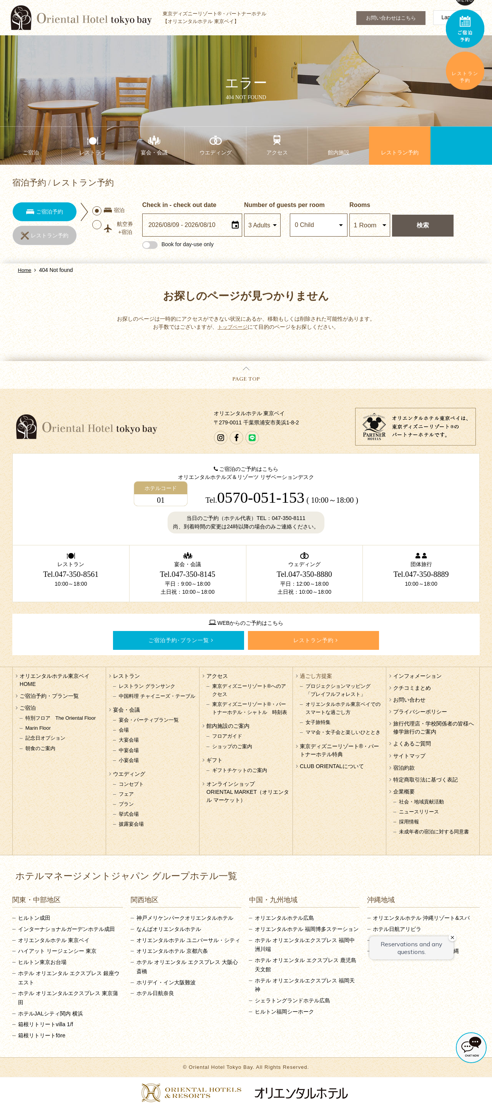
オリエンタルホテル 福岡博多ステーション (307, 929)
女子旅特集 (318, 722)
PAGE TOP (246, 374)
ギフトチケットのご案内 (239, 770)
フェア (126, 794)
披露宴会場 (131, 824)
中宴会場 (129, 750)
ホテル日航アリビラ (397, 929)
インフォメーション (417, 676)
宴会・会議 (126, 710)
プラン (126, 804)
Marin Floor (38, 728)
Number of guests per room (267, 205)
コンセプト (131, 784)
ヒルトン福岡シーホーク (284, 1012)
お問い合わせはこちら (391, 18)
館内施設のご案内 (227, 726)
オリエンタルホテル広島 (284, 918)
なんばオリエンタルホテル (168, 929)
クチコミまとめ (412, 688)
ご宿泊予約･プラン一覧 (178, 640)
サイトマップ (409, 756)
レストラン (126, 676)
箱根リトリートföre (41, 1035)
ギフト (214, 760)
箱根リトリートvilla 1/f (45, 1024)
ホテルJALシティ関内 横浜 (50, 1013)
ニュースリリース (419, 812)
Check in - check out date (180, 205)
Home (25, 270)
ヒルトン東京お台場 (42, 962)
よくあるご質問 (412, 743)
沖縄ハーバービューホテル (405, 940)
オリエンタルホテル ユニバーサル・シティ (188, 940)
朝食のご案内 (40, 748)
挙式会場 (129, 814)
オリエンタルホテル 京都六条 (172, 951)
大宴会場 (129, 740)
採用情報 (409, 822)
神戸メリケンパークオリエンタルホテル (184, 918)
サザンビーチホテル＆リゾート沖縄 (416, 951)
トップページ (232, 327)
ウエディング (129, 774)
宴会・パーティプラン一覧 (149, 720)
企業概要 (404, 791)
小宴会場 (129, 760)
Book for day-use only (179, 244)
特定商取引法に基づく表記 (425, 780)
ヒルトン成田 (34, 918)
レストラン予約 (313, 640)
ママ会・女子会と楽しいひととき (343, 732)
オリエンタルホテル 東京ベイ (54, 940)
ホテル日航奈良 (155, 993)
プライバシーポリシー (420, 712)
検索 (424, 225)
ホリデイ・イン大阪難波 (166, 982)
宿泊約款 (404, 768)
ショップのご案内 (232, 746)
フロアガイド (227, 736)
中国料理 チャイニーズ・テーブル (157, 696)
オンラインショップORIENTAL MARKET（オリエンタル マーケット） (247, 792)
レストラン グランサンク (147, 686)
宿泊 (109, 211)
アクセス (217, 676)
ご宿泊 (28, 708)
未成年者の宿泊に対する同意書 (434, 832)
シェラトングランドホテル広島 (292, 1000)
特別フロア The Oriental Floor (60, 718)
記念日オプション (45, 738)
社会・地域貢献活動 (421, 802)
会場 (124, 730)
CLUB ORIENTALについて (332, 766)
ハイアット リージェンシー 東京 (57, 951)
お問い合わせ (409, 700)
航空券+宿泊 (113, 229)
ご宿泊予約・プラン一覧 (49, 696)
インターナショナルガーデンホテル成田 (66, 929)
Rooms (361, 205)
